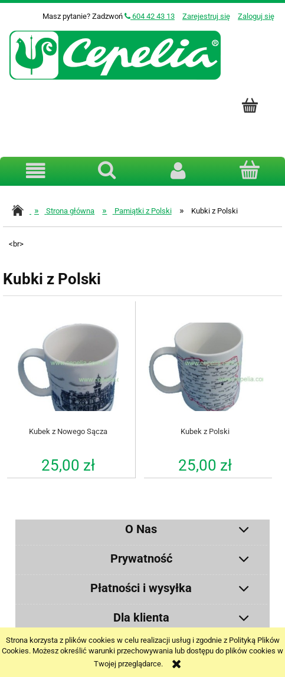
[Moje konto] (178, 171)
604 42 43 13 (150, 16)
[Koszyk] (249, 170)
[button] (35, 171)
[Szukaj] (107, 170)
